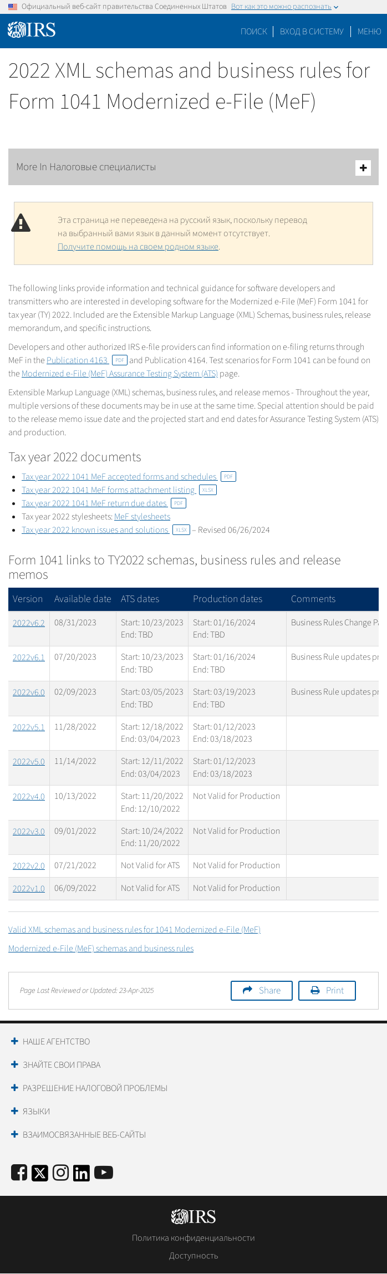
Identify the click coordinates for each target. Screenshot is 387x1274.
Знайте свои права (61, 1065)
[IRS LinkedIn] (81, 1176)
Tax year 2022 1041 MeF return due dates (104, 503)
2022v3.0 (29, 831)
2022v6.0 (29, 692)
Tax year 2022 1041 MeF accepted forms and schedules (129, 477)
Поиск (254, 31)
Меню (369, 31)
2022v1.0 (29, 889)
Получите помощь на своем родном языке (138, 247)
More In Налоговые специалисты (193, 168)
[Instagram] (61, 1173)
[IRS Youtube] (103, 1173)
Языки (36, 1111)
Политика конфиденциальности (193, 1238)
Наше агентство (56, 1042)
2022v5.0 (29, 762)
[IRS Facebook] (19, 1173)
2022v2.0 (29, 866)
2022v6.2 (29, 623)
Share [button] (270, 990)
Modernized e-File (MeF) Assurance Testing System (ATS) (120, 374)
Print (335, 990)
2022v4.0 (29, 797)
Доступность (193, 1255)
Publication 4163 (87, 360)
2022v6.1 (29, 657)
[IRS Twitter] (40, 1176)
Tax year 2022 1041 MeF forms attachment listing (119, 490)
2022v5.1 (29, 727)
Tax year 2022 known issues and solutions (106, 530)
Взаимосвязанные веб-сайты (84, 1135)
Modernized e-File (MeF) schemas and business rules (101, 948)
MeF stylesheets (142, 517)
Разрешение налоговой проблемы (95, 1088)
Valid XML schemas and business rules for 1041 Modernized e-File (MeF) (134, 930)
